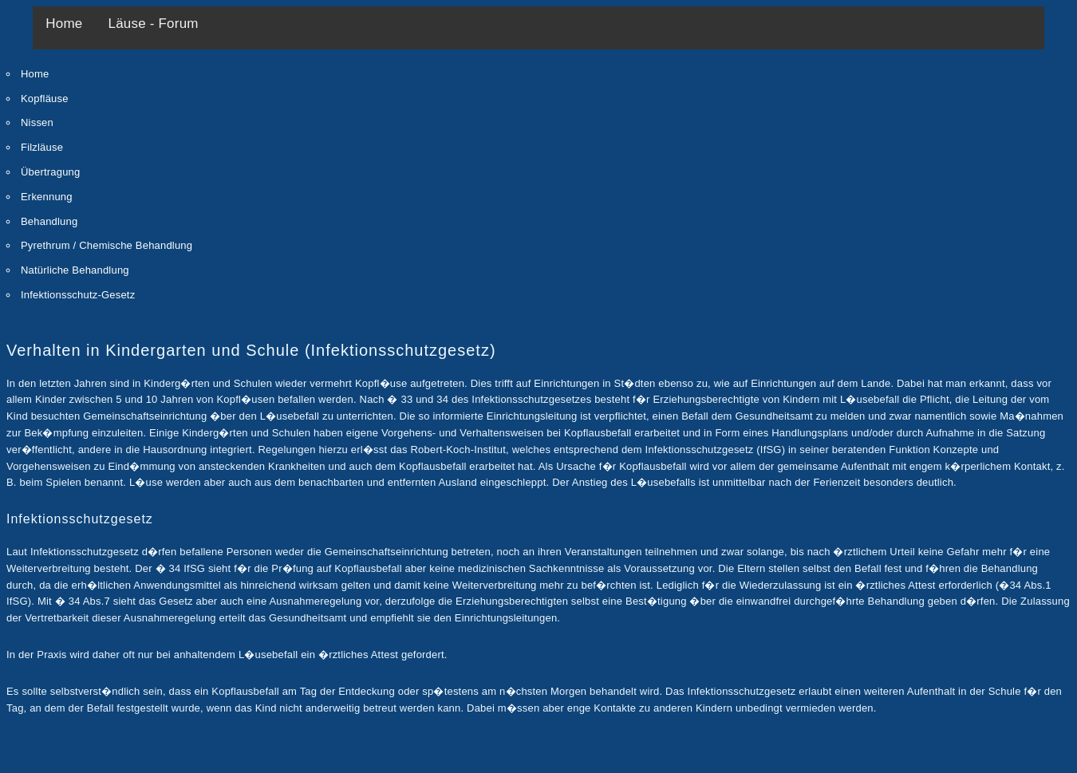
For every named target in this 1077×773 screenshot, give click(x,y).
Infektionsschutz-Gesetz (78, 295)
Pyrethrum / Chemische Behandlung (106, 245)
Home (63, 23)
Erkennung (47, 197)
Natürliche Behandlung (75, 270)
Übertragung (50, 172)
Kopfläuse (45, 99)
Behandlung (49, 221)
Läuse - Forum (153, 23)
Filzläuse (42, 147)
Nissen (37, 122)
